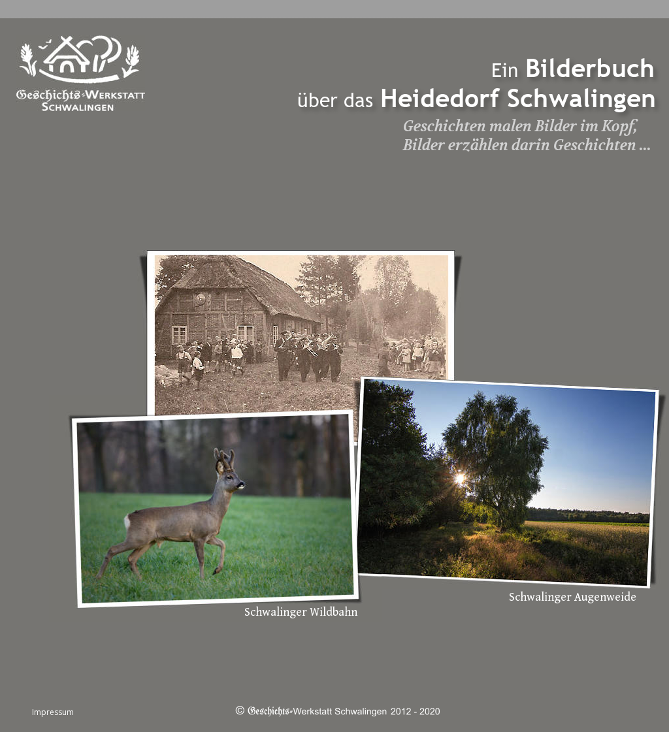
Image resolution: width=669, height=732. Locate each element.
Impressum (53, 712)
